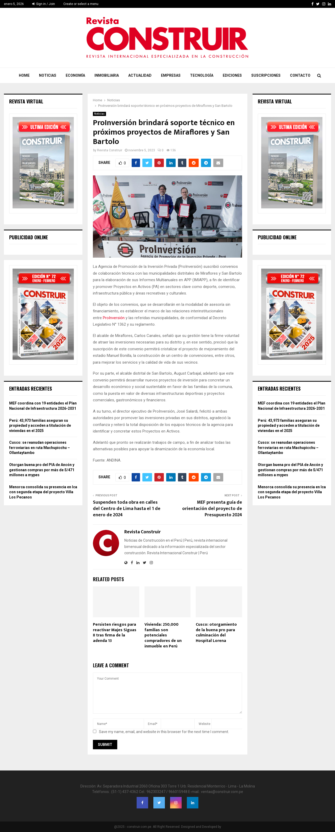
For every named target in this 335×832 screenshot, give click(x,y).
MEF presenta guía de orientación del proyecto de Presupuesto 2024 (212, 508)
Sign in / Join (43, 4)
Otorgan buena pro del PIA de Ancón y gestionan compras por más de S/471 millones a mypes (41, 470)
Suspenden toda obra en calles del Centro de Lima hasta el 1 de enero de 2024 (126, 508)
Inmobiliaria (106, 75)
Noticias (47, 75)
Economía (75, 75)
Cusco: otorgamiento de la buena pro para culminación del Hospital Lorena (216, 632)
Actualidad (140, 75)
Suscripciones (266, 75)
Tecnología (201, 75)
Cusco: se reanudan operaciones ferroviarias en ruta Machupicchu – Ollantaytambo (39, 447)
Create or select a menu (80, 4)
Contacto (300, 75)
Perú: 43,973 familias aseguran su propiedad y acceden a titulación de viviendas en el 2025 (40, 425)
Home (24, 75)
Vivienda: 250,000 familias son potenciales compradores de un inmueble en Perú (163, 635)
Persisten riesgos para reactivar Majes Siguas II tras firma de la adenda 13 (114, 632)
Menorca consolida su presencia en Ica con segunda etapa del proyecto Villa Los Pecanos (43, 492)
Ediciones (232, 75)
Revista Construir (109, 150)
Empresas (171, 75)
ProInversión (114, 317)
